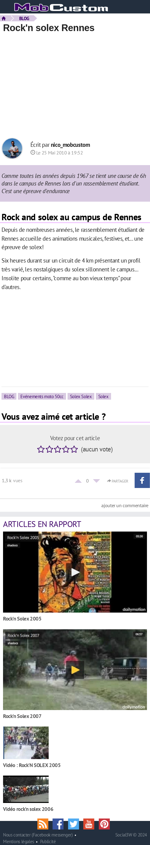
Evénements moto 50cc (41, 396)
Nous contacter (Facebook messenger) (38, 835)
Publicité (48, 841)
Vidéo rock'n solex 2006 (28, 808)
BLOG (24, 18)
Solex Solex (81, 396)
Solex (103, 396)
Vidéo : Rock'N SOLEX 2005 (32, 765)
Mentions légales (18, 841)
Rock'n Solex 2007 (22, 715)
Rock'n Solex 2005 (22, 618)
